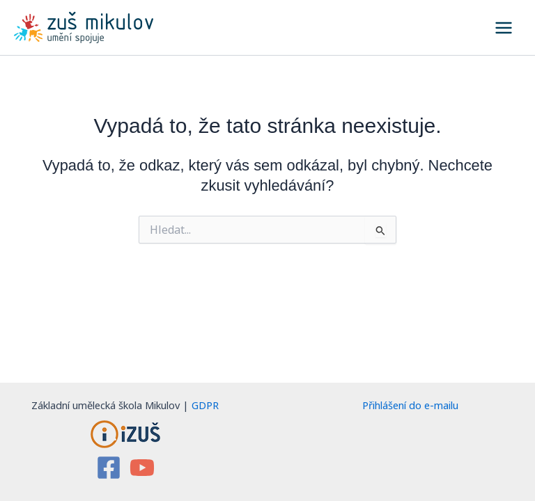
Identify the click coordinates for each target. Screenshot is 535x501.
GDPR (205, 405)
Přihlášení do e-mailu (410, 405)
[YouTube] (142, 467)
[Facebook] (108, 467)
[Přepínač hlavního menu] (503, 27)
